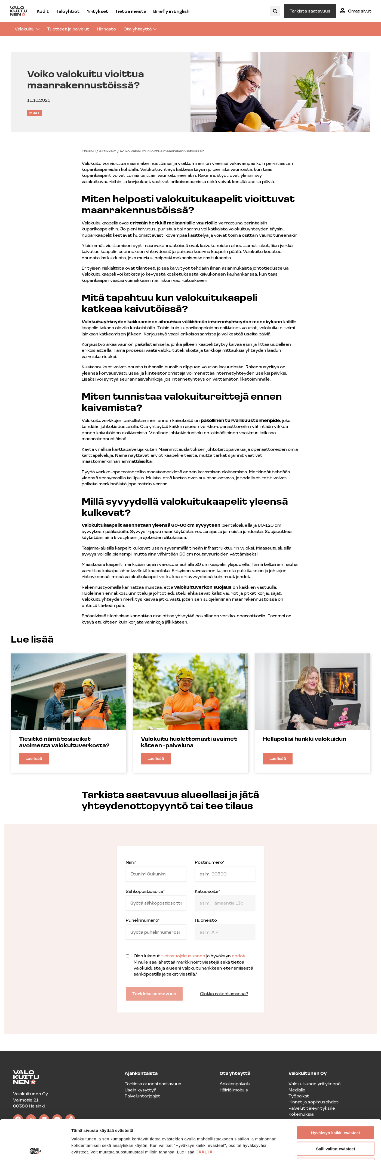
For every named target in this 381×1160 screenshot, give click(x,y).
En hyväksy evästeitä (335, 1125)
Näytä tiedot (291, 1149)
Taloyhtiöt (68, 11)
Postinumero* (225, 870)
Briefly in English (171, 11)
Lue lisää (37, 760)
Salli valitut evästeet (335, 1109)
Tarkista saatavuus (310, 11)
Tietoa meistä (130, 11)
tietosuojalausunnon (183, 955)
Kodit (43, 11)
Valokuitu (27, 29)
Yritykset (97, 11)
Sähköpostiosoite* (156, 899)
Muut (34, 113)
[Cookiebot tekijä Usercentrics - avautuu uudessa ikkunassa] (35, 1149)
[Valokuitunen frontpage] (18, 11)
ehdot (238, 955)
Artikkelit (107, 151)
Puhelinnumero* (156, 928)
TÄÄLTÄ (204, 1112)
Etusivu (89, 151)
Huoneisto (225, 928)
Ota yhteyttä (140, 29)
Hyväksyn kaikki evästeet (335, 1093)
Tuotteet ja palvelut (68, 29)
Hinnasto (106, 29)
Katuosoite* (225, 899)
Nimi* (156, 870)
